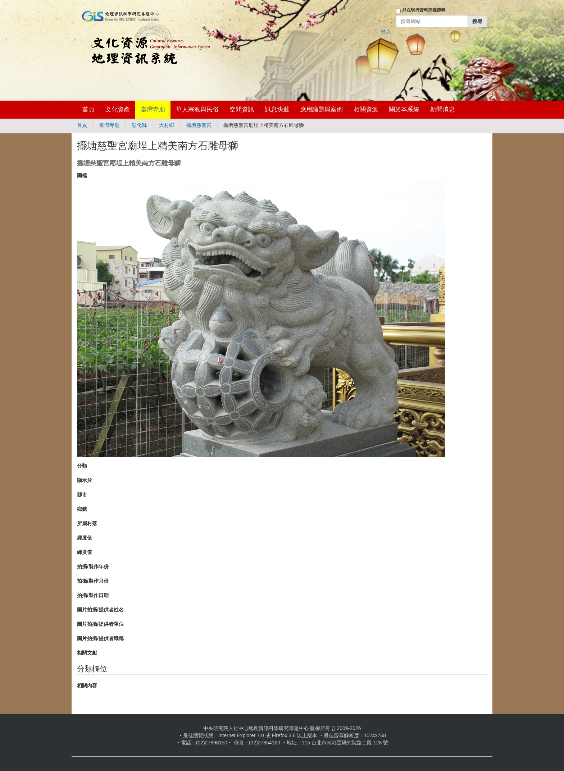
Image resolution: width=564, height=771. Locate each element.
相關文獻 (87, 653)
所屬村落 (87, 523)
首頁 (88, 109)
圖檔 (82, 175)
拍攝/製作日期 (93, 595)
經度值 (84, 538)
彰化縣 (139, 125)
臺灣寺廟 (153, 109)
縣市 (82, 494)
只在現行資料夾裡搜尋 (423, 10)
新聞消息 (442, 109)
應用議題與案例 (321, 109)
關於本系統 (404, 109)
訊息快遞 (277, 109)
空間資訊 (241, 109)
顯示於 (84, 480)
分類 (82, 466)
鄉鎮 (82, 509)
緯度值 (84, 552)
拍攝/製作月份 (93, 581)
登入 (386, 31)
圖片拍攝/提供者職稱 (100, 638)
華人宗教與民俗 (197, 109)
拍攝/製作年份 (93, 566)
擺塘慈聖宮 (199, 125)
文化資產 (117, 109)
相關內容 (87, 685)
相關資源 (366, 109)
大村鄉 (166, 125)
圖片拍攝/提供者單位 (100, 624)
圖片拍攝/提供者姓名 (100, 609)
